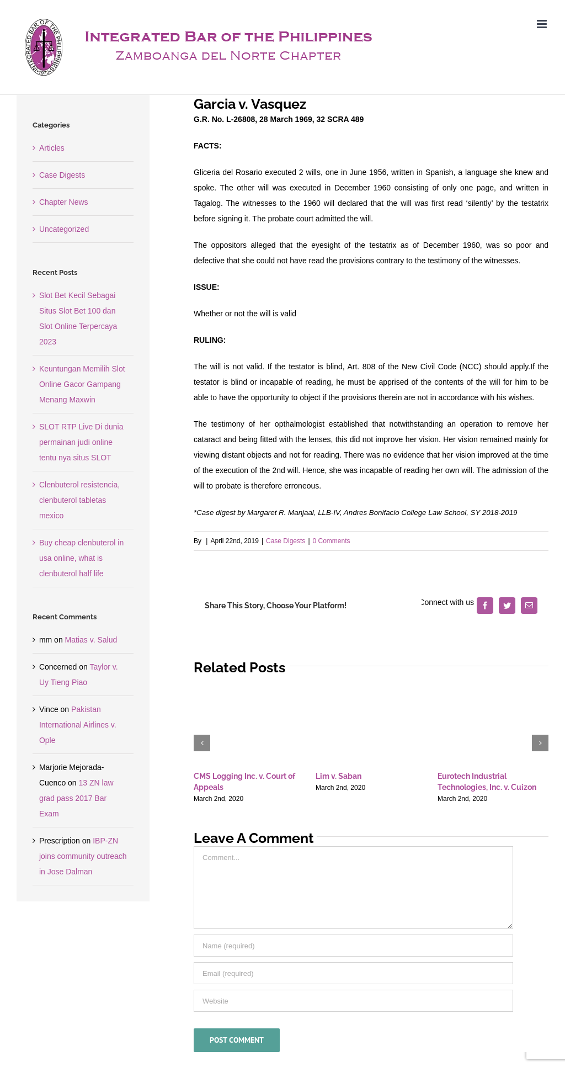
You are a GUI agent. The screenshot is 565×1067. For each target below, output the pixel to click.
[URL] (353, 1001)
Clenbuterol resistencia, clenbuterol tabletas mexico (79, 500)
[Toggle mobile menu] (542, 24)
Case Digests (285, 541)
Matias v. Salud (91, 639)
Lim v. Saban (338, 776)
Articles (52, 148)
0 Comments (331, 541)
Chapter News (63, 202)
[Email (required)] (353, 973)
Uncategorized (64, 229)
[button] (202, 743)
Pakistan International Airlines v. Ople (77, 725)
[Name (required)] (353, 946)
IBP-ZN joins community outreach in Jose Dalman (83, 856)
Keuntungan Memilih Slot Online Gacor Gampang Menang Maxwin (82, 384)
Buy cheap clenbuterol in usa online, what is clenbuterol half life (81, 558)
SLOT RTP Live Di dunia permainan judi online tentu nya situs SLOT (81, 442)
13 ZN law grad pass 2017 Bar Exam (76, 798)
